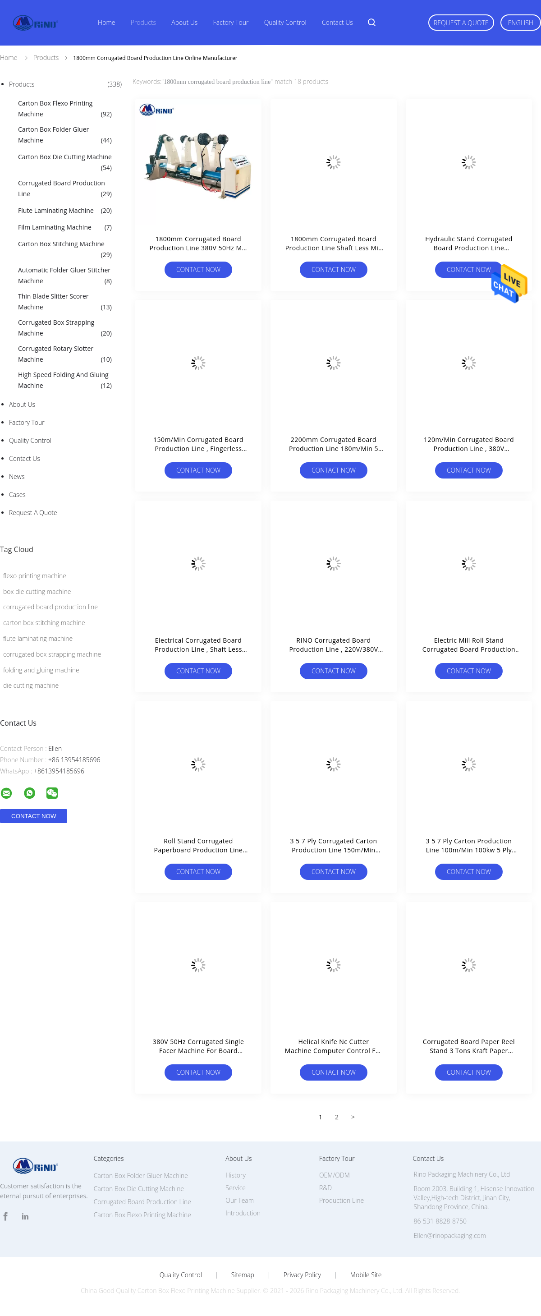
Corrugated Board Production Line (65, 189)
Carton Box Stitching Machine (65, 249)
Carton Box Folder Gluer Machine (65, 135)
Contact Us (337, 22)
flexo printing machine (34, 575)
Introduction (243, 1213)
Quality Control (285, 22)
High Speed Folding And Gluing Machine (65, 380)
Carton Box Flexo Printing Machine (65, 109)
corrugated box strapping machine (52, 654)
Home (106, 22)
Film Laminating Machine (65, 227)
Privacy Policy (302, 1275)
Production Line (341, 1200)
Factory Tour (231, 22)
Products (143, 22)
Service (235, 1187)
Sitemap (242, 1275)
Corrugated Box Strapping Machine (65, 328)
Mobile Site (365, 1275)
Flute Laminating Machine (65, 210)
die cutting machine (31, 685)
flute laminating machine (38, 638)
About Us (184, 22)
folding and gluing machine (41, 670)
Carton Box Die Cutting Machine (65, 162)
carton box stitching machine (44, 622)
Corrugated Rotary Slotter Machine (65, 354)
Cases (17, 494)
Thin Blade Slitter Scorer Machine (65, 302)
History (235, 1175)
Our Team (239, 1200)
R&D (325, 1187)
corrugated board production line (50, 607)
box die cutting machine (37, 591)
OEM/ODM (334, 1175)
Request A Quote (461, 22)
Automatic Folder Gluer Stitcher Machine (65, 276)
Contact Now (198, 269)
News (16, 476)
